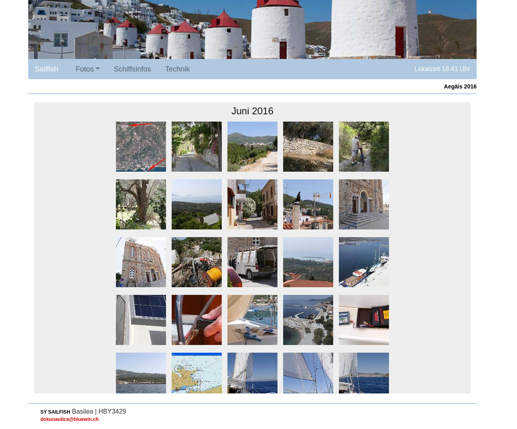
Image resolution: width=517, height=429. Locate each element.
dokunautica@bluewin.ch (69, 419)
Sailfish (46, 69)
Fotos (85, 69)
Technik (177, 69)
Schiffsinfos (132, 69)
